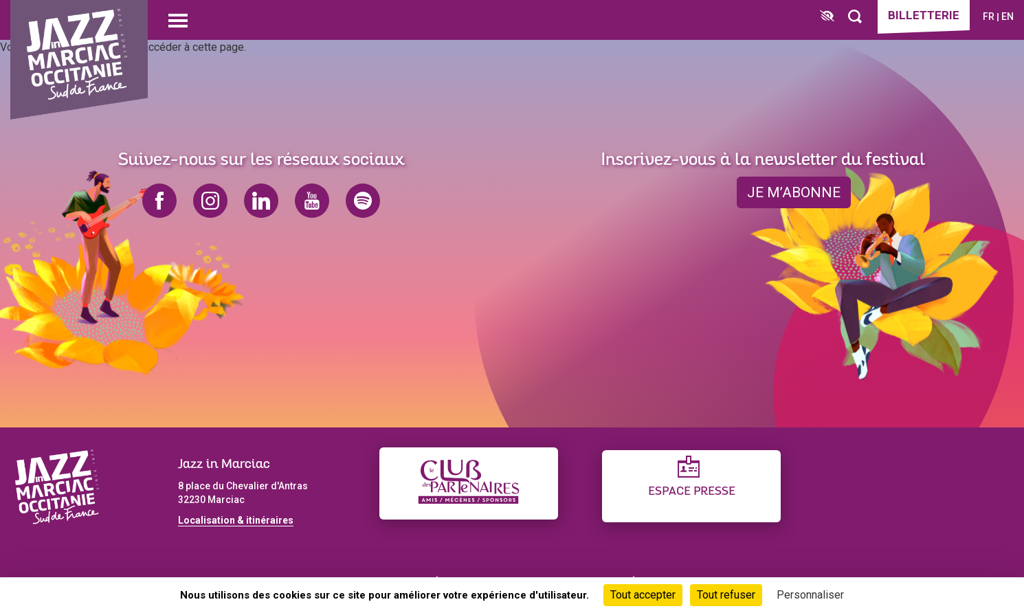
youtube (312, 200)
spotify (363, 200)
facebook (159, 200)
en (1007, 16)
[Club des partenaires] (468, 483)
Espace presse (691, 492)
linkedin (261, 200)
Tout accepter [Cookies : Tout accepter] (643, 594)
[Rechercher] (855, 17)
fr (988, 16)
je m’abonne (794, 192)
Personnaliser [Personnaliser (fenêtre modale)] (810, 594)
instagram (210, 200)
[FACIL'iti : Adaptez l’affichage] (827, 16)
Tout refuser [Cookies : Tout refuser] (726, 594)
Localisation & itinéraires (235, 520)
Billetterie (923, 15)
